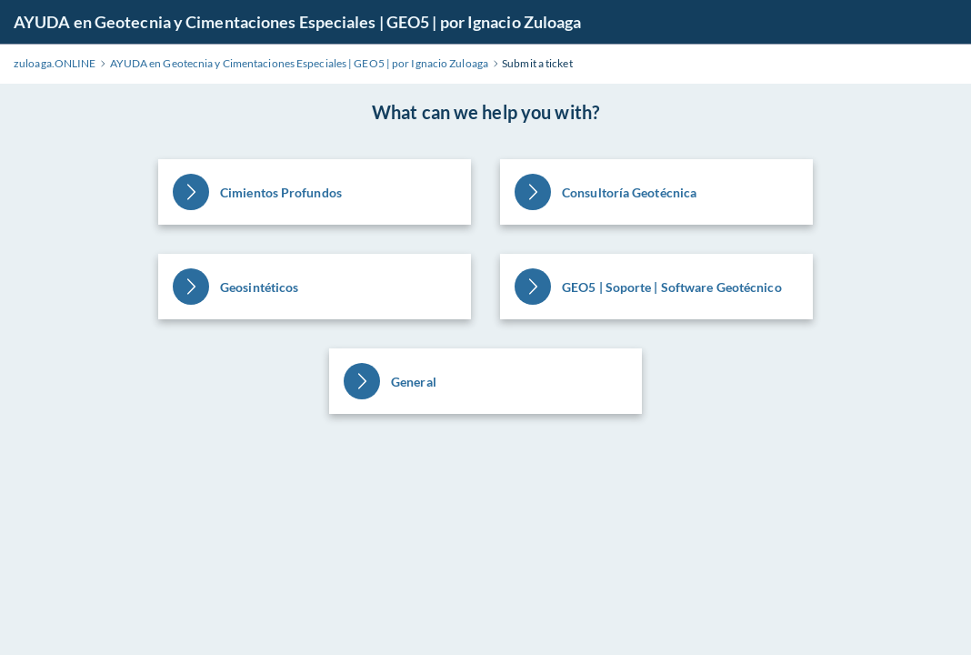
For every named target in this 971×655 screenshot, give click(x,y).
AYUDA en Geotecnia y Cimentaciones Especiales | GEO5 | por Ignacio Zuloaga (297, 22)
